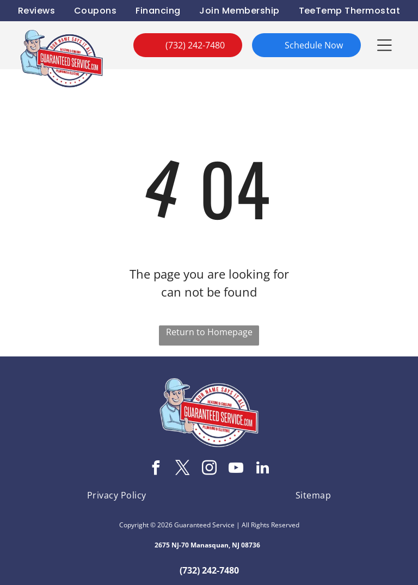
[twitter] (182, 469)
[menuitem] (36, 10)
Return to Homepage (209, 332)
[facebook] (156, 469)
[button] (384, 45)
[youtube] (236, 469)
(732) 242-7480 (209, 570)
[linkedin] (262, 469)
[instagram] (209, 469)
